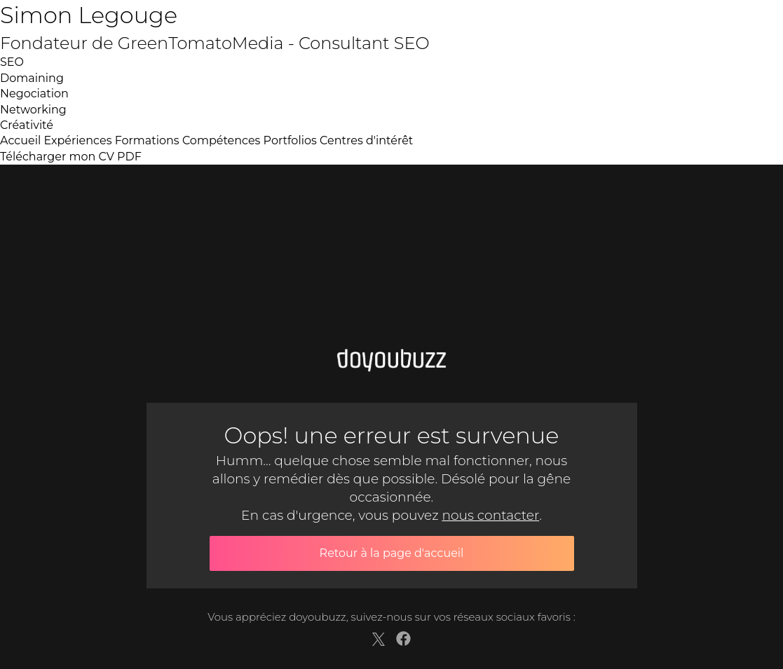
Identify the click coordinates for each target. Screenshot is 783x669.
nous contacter (490, 515)
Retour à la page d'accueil (392, 553)
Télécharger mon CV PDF (71, 156)
